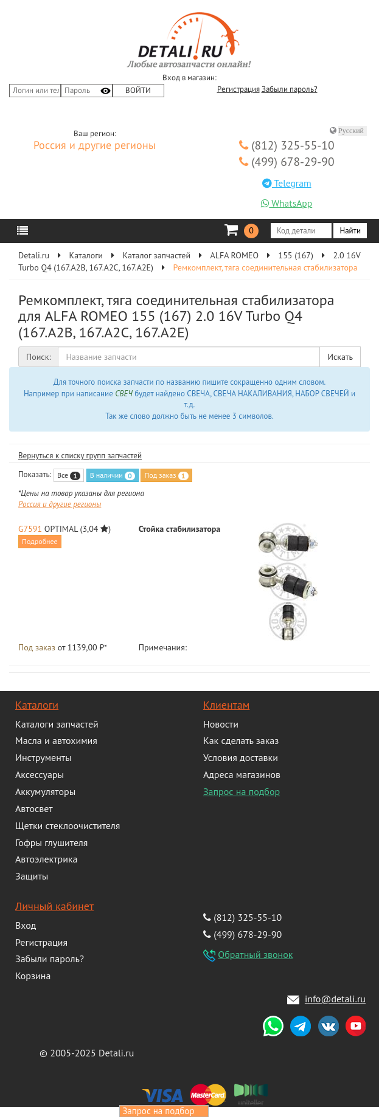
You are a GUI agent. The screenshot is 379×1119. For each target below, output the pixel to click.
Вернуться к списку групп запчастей (80, 455)
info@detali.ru (335, 999)
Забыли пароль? (290, 89)
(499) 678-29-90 (287, 161)
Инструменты (43, 757)
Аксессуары (39, 774)
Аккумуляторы (45, 791)
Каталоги (36, 705)
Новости (220, 724)
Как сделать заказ (241, 740)
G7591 (30, 528)
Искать (340, 356)
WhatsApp (286, 203)
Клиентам (226, 705)
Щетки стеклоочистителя (67, 825)
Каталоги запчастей (57, 724)
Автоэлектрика (46, 859)
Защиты (31, 876)
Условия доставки (240, 757)
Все (68, 475)
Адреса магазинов (241, 774)
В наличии (112, 475)
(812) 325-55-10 (287, 145)
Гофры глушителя (51, 842)
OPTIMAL (61, 528)
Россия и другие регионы (94, 146)
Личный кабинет (54, 906)
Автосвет (34, 808)
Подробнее (40, 541)
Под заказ (166, 475)
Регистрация (238, 89)
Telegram (286, 183)
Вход (25, 925)
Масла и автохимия (56, 740)
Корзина (32, 975)
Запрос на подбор (241, 791)
